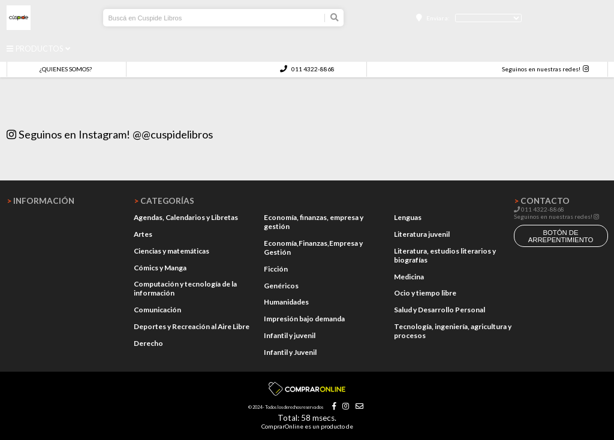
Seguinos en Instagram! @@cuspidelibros (110, 134)
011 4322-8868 (307, 69)
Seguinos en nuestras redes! (541, 69)
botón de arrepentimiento (561, 236)
